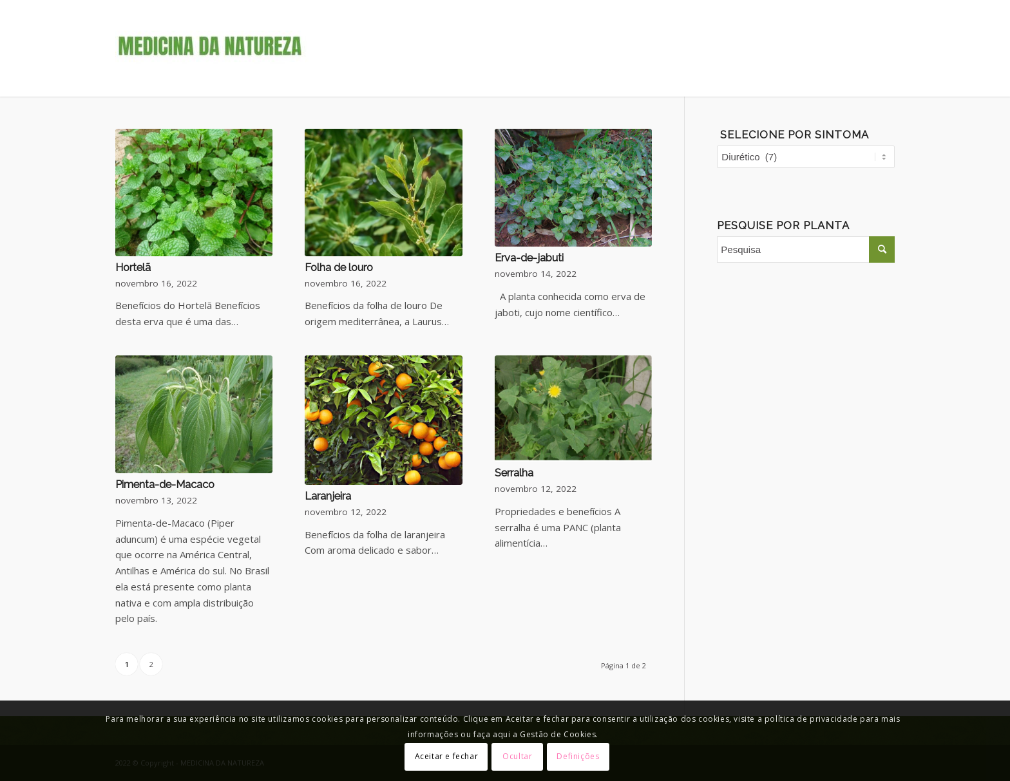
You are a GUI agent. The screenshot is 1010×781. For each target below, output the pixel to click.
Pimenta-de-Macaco (164, 484)
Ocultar (517, 756)
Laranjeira (328, 495)
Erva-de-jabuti (529, 257)
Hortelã (133, 267)
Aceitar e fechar (447, 756)
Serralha (514, 472)
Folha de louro (339, 267)
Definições (578, 756)
